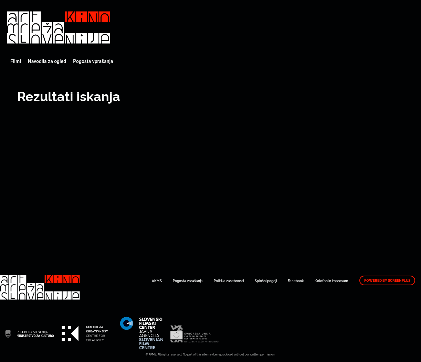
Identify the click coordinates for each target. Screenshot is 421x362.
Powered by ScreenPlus (387, 280)
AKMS (157, 280)
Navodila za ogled (47, 61)
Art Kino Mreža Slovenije (58, 27)
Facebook (296, 280)
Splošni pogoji (266, 280)
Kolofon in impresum (331, 280)
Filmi (15, 61)
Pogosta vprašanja (93, 61)
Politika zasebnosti (229, 280)
